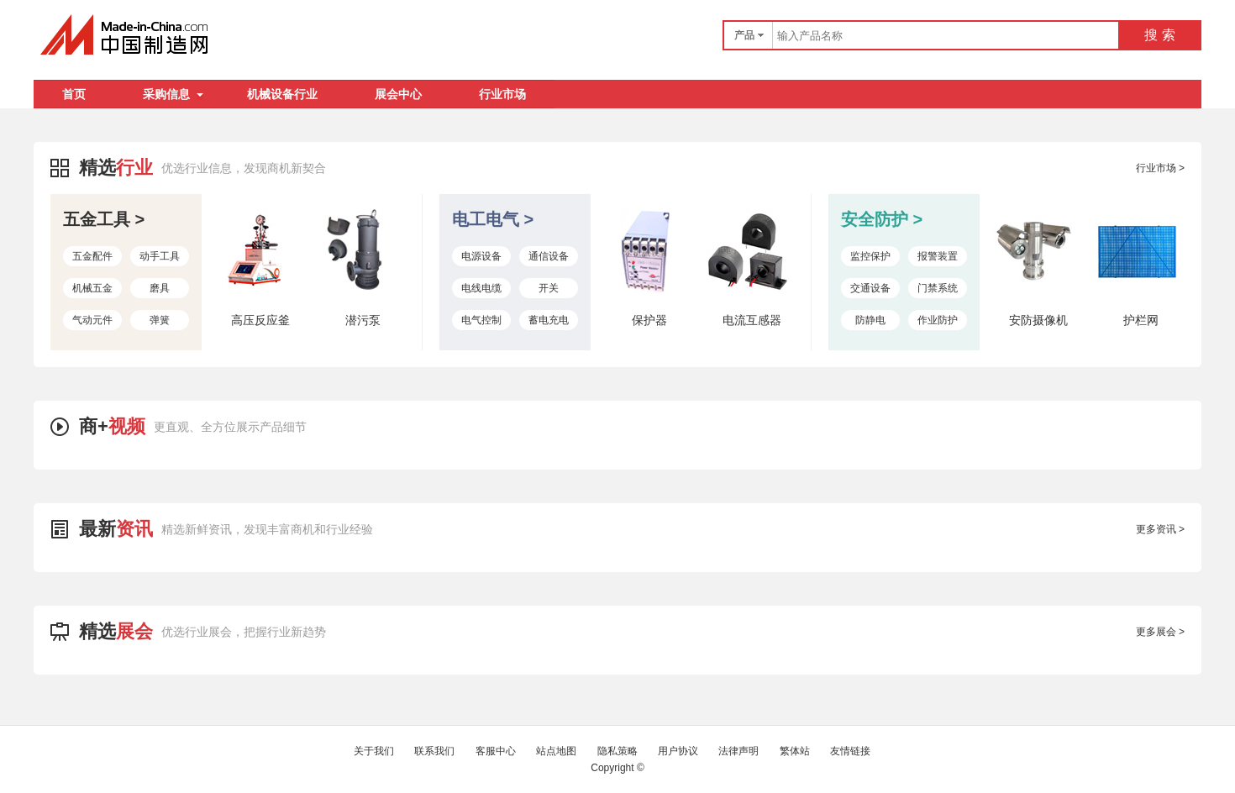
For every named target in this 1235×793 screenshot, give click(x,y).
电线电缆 (481, 288)
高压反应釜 (260, 320)
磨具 (160, 288)
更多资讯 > (1160, 529)
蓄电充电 (548, 320)
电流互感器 (752, 320)
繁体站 (795, 751)
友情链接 (850, 751)
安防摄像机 (1038, 320)
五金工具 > (104, 219)
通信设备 (548, 256)
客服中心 (496, 751)
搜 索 (1159, 35)
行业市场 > (1160, 168)
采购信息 (173, 94)
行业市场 (502, 94)
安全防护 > (881, 219)
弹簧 (160, 320)
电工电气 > (492, 219)
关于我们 (374, 751)
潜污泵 (363, 320)
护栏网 (1141, 320)
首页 (74, 94)
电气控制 (481, 320)
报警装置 (937, 256)
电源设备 (481, 256)
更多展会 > (1160, 632)
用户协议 (678, 751)
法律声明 (738, 751)
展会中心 (398, 94)
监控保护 (870, 256)
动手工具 (159, 256)
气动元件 (92, 320)
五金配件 (92, 256)
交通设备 (870, 288)
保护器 (649, 320)
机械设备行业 (282, 94)
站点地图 (556, 751)
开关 (549, 288)
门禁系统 (937, 288)
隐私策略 (617, 751)
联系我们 (434, 751)
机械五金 (92, 288)
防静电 (870, 320)
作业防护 (937, 320)
